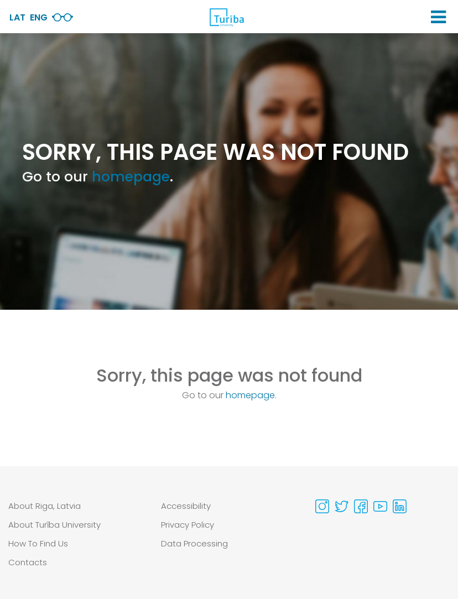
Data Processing (194, 543)
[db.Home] (226, 17)
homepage (131, 176)
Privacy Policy (187, 524)
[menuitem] (76, 506)
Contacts (27, 562)
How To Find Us (38, 543)
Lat (17, 17)
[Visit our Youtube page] (380, 506)
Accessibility (186, 506)
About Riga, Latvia (44, 506)
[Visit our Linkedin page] (400, 506)
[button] (438, 17)
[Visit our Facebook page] (361, 506)
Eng (39, 17)
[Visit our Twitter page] (341, 506)
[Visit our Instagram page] (322, 506)
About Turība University (54, 524)
